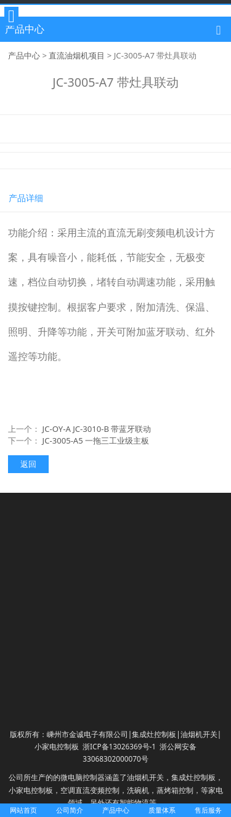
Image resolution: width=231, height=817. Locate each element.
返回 (28, 463)
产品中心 (24, 55)
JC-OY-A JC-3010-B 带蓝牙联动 (97, 428)
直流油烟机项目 (77, 55)
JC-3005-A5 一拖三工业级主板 (96, 440)
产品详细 (26, 198)
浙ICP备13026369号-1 (119, 746)
